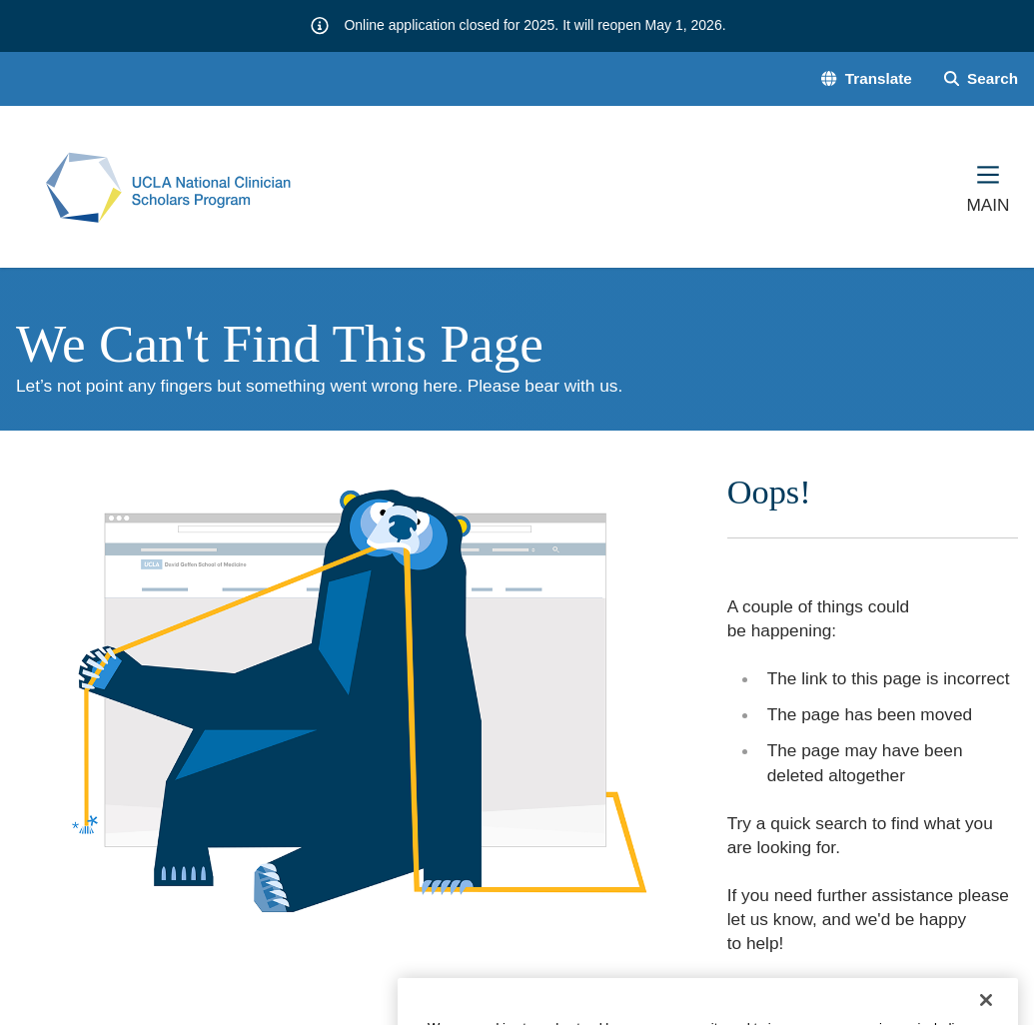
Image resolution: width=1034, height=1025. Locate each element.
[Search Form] (981, 78)
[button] (866, 78)
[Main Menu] (988, 187)
